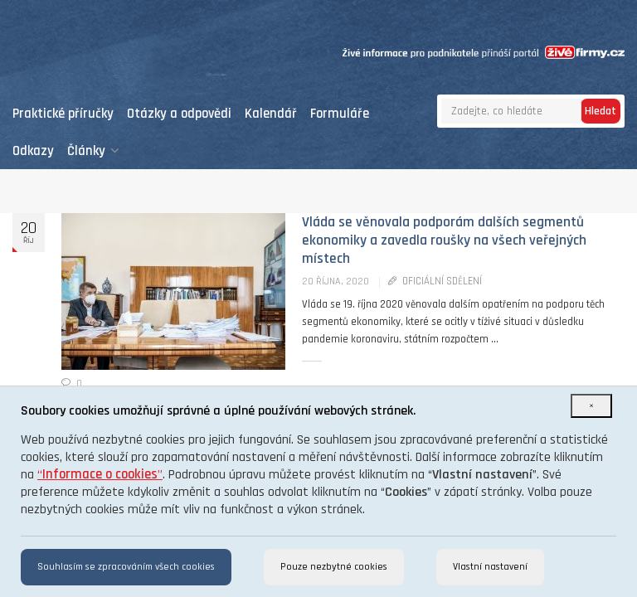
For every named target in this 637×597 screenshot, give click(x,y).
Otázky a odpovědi (179, 114)
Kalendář (271, 114)
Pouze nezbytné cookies (333, 567)
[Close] (591, 406)
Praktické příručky (63, 114)
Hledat (600, 111)
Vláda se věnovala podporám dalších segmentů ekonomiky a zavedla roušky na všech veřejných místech (444, 240)
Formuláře (339, 114)
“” (100, 474)
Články (93, 151)
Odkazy (33, 151)
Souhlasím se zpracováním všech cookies (126, 567)
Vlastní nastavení (490, 567)
